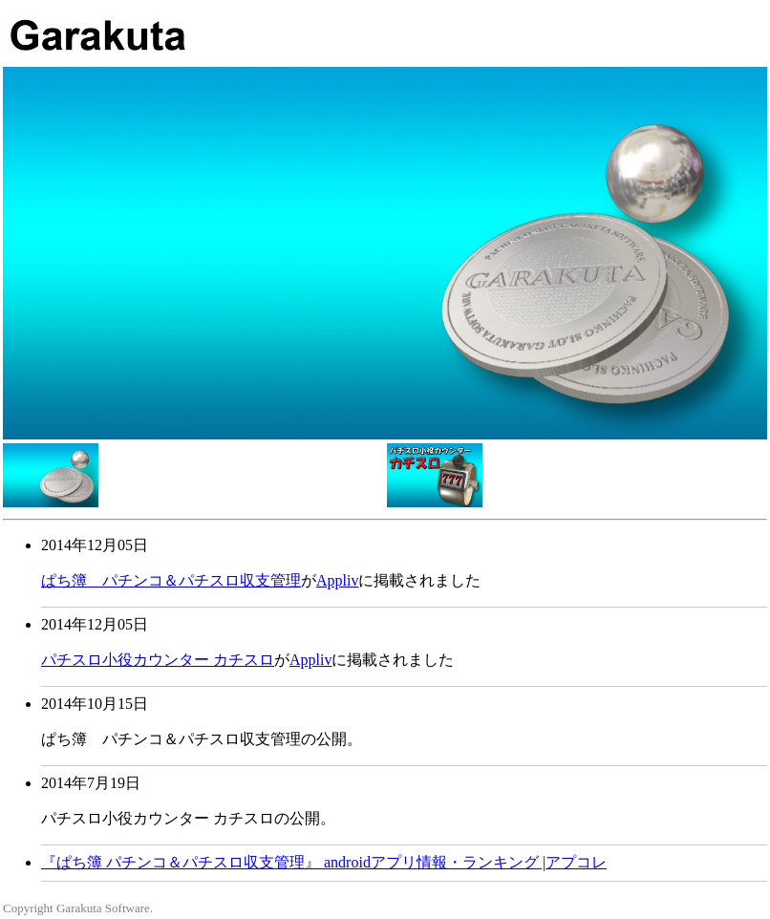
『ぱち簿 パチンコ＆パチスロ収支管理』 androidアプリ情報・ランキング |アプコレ (324, 862)
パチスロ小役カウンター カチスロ (157, 660)
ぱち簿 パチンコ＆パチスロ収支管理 (171, 580)
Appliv (337, 580)
